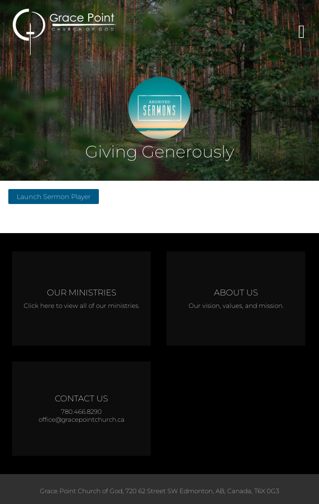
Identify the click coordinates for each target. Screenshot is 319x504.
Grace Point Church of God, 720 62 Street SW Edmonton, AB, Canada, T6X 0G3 (159, 491)
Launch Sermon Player (54, 196)
